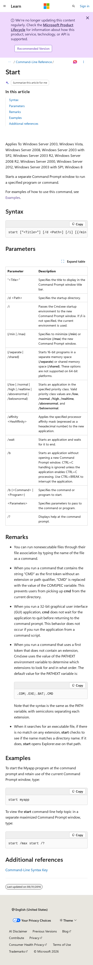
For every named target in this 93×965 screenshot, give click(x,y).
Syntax (13, 100)
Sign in (84, 6)
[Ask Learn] (75, 62)
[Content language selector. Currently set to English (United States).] (29, 909)
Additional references (23, 123)
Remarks (15, 112)
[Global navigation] (4, 6)
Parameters (17, 106)
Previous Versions (45, 931)
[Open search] (73, 6)
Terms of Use (62, 944)
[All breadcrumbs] (9, 62)
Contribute (16, 938)
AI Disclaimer (18, 931)
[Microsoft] (47, 6)
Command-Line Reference (34, 62)
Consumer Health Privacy (26, 944)
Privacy (34, 938)
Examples (15, 117)
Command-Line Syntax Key (26, 869)
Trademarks (17, 951)
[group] (46, 233)
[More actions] (84, 62)
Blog (65, 931)
